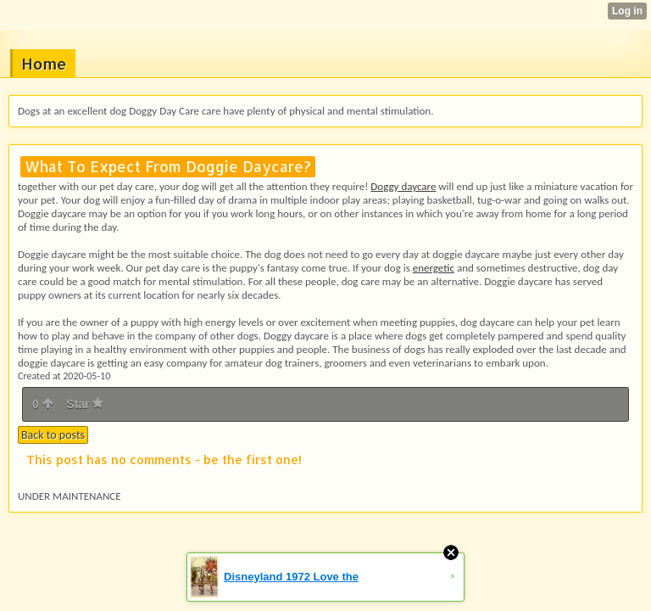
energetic (433, 267)
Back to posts (53, 435)
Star (84, 404)
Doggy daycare (403, 186)
